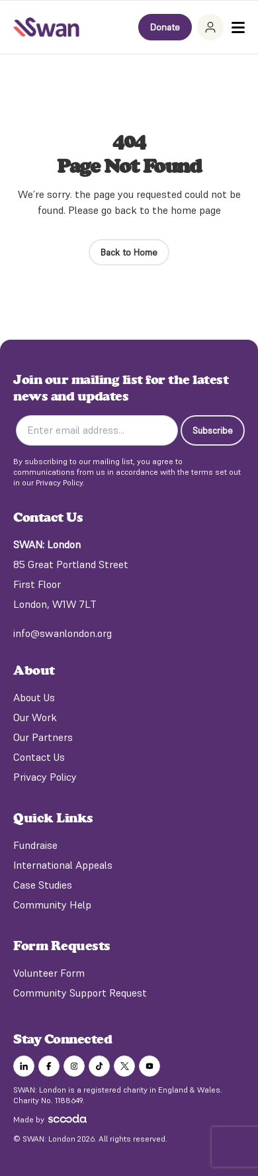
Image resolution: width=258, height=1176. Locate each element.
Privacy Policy (45, 776)
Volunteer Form (49, 972)
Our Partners (43, 737)
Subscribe (213, 430)
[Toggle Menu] (238, 27)
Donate (165, 27)
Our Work (35, 717)
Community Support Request (80, 992)
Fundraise (35, 845)
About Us (34, 697)
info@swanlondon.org (62, 633)
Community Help (52, 904)
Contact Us (39, 756)
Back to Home (129, 252)
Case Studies (42, 884)
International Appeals (62, 864)
